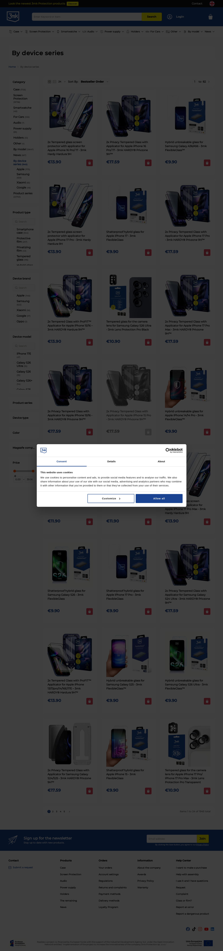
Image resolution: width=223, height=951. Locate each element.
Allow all (159, 498)
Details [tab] (111, 461)
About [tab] (161, 461)
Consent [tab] (62, 461)
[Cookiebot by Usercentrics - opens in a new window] (168, 450)
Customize (111, 498)
